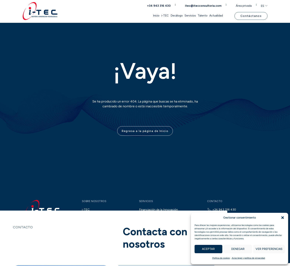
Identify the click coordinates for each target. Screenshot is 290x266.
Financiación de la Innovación (158, 212)
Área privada (242, 4)
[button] (282, 217)
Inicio (110, 15)
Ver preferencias (269, 249)
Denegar (238, 249)
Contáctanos (250, 15)
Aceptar (208, 249)
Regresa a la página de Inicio (145, 134)
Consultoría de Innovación (156, 235)
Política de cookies (221, 258)
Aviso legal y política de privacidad (248, 258)
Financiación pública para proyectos (166, 220)
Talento (189, 15)
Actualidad (210, 15)
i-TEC (127, 15)
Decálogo (146, 15)
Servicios (168, 15)
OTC (114, 260)
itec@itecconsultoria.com (203, 4)
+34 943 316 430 (160, 4)
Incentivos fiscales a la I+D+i (161, 227)
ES (260, 5)
